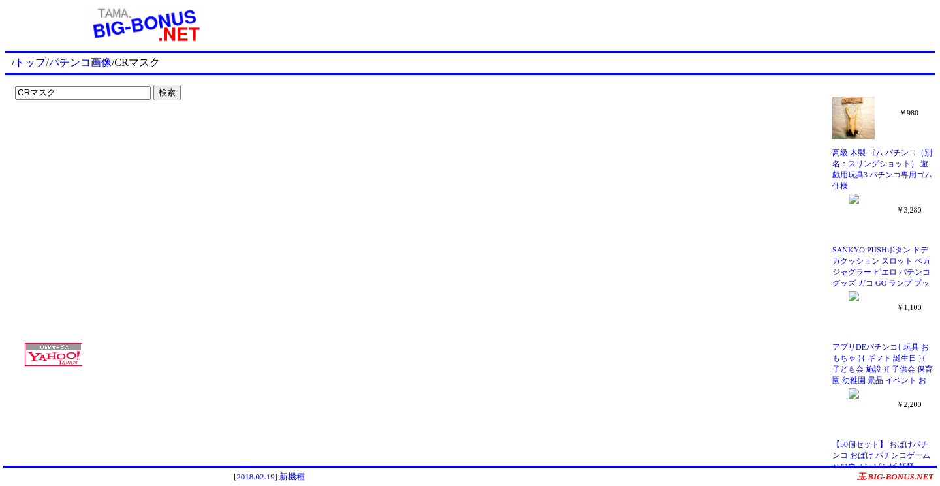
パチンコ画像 (80, 62)
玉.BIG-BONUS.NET (895, 476)
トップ (30, 62)
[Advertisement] (91, 131)
